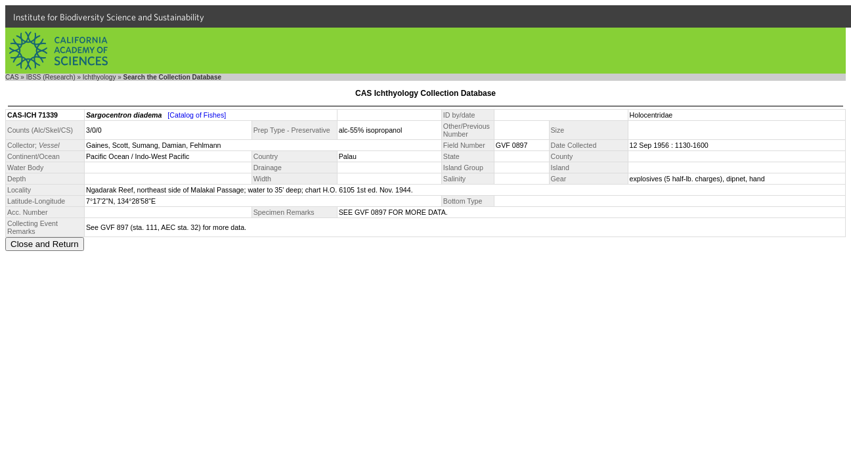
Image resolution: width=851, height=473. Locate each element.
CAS (12, 77)
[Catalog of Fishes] (196, 115)
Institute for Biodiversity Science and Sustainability (108, 17)
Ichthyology (99, 77)
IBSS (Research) (51, 77)
